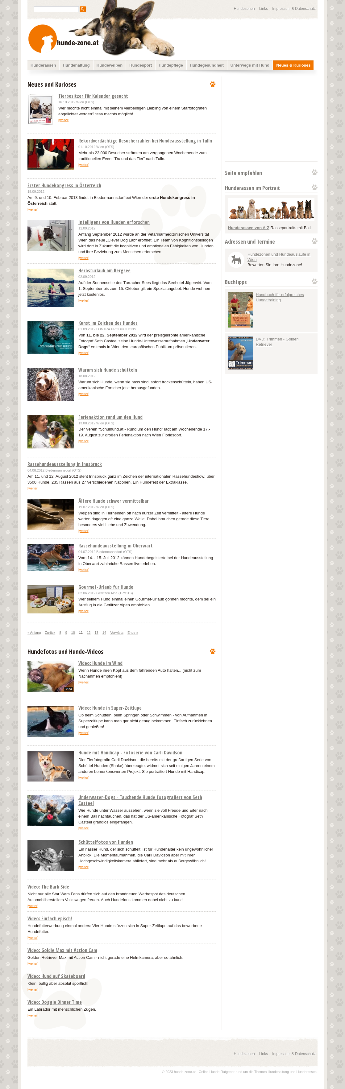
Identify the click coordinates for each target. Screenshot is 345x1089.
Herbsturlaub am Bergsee (104, 270)
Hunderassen (43, 65)
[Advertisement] (270, 118)
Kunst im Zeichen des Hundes (108, 323)
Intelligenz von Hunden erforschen (114, 222)
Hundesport (140, 65)
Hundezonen (244, 8)
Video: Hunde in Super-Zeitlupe (110, 707)
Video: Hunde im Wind (100, 663)
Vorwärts (116, 632)
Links (263, 8)
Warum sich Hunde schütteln (107, 369)
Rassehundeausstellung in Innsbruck (64, 464)
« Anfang (34, 632)
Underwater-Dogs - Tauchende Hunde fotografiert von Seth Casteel (140, 800)
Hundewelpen (110, 65)
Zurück (50, 632)
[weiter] (63, 120)
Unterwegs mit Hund (250, 65)
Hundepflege (171, 65)
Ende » (132, 632)
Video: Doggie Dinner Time (54, 1002)
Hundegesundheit (207, 65)
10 (73, 632)
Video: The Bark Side (48, 886)
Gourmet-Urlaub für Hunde (105, 587)
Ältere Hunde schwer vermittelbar (113, 500)
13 (96, 632)
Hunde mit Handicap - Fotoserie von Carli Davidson (130, 752)
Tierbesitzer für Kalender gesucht (93, 96)
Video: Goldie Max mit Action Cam (62, 950)
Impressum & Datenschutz (294, 8)
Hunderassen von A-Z (248, 227)
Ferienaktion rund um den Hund (110, 417)
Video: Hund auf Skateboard (56, 976)
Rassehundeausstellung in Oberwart (115, 545)
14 (104, 632)
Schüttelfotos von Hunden (105, 842)
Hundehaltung (76, 65)
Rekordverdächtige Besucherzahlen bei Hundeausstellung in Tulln (145, 140)
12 (88, 632)
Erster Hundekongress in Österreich (64, 185)
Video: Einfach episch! (49, 918)
